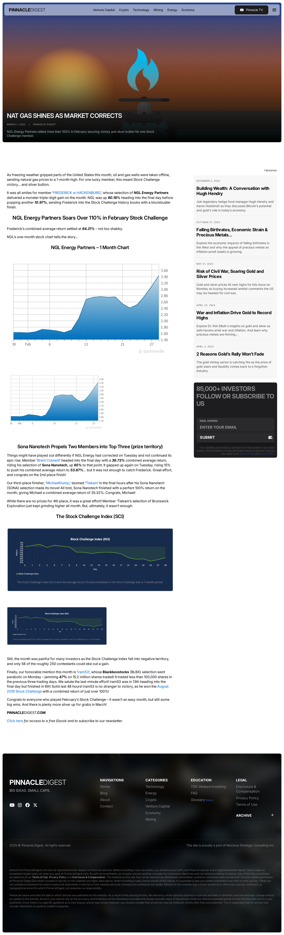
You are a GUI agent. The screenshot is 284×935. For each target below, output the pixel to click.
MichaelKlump (57, 483)
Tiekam (91, 483)
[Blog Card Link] (235, 197)
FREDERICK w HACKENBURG (76, 192)
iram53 (83, 672)
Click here (15, 721)
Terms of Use (247, 453)
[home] (27, 10)
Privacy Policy (266, 453)
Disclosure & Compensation (88, 877)
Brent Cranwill (48, 460)
